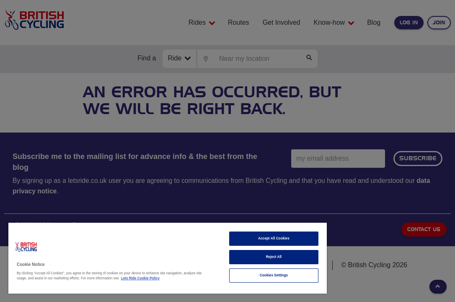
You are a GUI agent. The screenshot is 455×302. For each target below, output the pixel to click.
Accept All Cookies (228, 238)
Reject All (228, 257)
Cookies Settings (228, 275)
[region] (140, 258)
